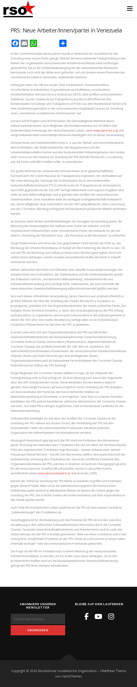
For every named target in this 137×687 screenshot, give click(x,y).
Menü (129, 8)
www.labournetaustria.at (54, 473)
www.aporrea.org (105, 130)
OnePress (107, 671)
